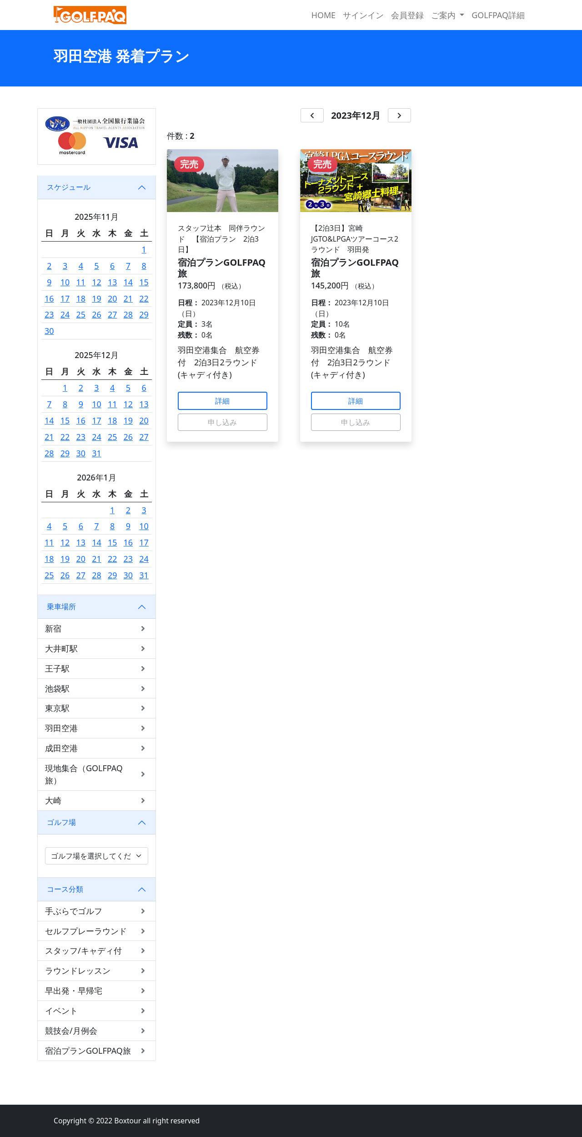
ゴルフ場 (61, 822)
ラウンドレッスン (96, 971)
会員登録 (407, 15)
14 (128, 282)
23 (49, 314)
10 (65, 282)
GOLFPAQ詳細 (498, 15)
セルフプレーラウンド (96, 931)
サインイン (363, 15)
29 (144, 314)
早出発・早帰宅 (96, 991)
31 (96, 453)
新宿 (96, 628)
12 (96, 282)
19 (96, 298)
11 (81, 282)
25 (81, 314)
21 (128, 298)
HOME (323, 15)
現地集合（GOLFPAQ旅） (96, 774)
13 (112, 282)
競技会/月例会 (96, 1031)
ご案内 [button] (444, 15)
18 (81, 298)
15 (144, 282)
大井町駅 (96, 648)
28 (128, 314)
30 (49, 330)
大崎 (96, 800)
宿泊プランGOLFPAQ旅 (96, 1051)
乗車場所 (61, 606)
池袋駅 (96, 688)
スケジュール (68, 187)
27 (112, 314)
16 (49, 298)
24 (65, 314)
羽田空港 (96, 728)
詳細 (222, 401)
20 (112, 298)
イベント (96, 1011)
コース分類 (65, 889)
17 (65, 298)
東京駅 (96, 708)
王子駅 (96, 668)
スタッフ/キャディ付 (96, 951)
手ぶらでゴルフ (96, 911)
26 (96, 314)
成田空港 (96, 748)
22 (144, 298)
